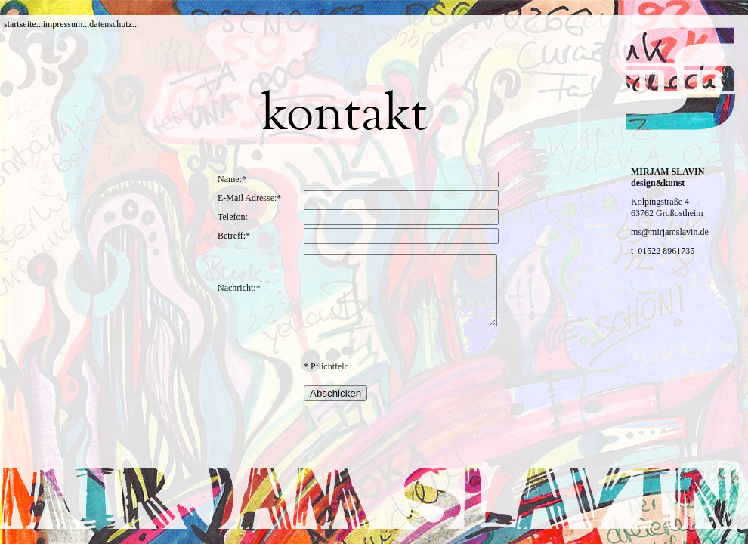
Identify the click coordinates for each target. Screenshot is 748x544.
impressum (63, 24)
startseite (20, 24)
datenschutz (110, 24)
